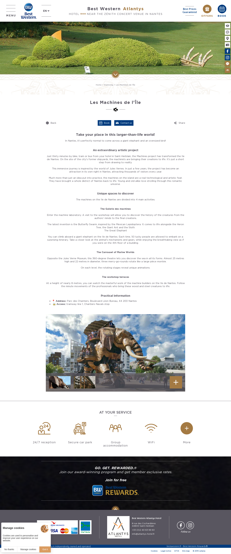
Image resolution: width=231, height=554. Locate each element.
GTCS (176, 551)
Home (99, 85)
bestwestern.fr (174, 546)
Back (53, 123)
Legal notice (166, 551)
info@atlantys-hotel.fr (143, 534)
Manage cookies (28, 549)
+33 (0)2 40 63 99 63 (143, 530)
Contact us (126, 123)
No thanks (9, 549)
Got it (45, 549)
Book (107, 123)
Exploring (108, 85)
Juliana (202, 551)
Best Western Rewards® (195, 546)
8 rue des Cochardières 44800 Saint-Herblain (144, 524)
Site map (186, 551)
